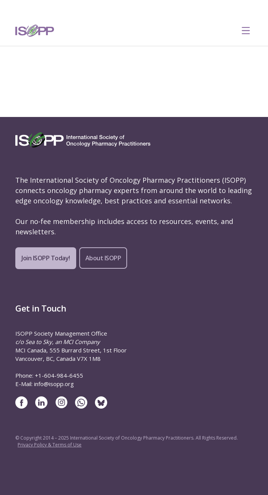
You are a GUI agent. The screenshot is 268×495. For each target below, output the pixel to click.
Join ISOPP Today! (45, 258)
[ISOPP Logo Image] (34, 30)
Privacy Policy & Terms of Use (50, 444)
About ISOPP (103, 258)
